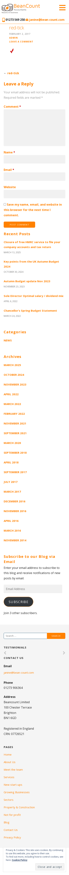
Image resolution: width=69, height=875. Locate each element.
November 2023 (15, 384)
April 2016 (11, 521)
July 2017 (10, 482)
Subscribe (18, 602)
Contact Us (11, 830)
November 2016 (15, 511)
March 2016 (12, 530)
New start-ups (13, 784)
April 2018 (11, 462)
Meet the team (13, 769)
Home (8, 754)
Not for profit (12, 815)
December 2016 (14, 501)
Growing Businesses (17, 792)
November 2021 (15, 423)
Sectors (8, 800)
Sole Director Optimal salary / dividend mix (33, 296)
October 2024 (14, 374)
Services (9, 777)
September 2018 (15, 452)
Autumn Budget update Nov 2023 (27, 281)
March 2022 (12, 404)
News (8, 340)
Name (9, 152)
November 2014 (15, 540)
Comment (12, 107)
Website (10, 187)
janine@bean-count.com (45, 20)
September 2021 (15, 433)
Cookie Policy (19, 860)
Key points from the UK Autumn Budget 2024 (31, 264)
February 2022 (14, 413)
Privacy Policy (12, 837)
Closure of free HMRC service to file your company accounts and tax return (32, 244)
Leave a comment (21, 41)
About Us (9, 762)
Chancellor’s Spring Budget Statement (30, 310)
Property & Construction (19, 807)
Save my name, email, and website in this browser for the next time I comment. (33, 209)
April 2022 (11, 394)
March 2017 (12, 491)
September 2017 (15, 472)
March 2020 (12, 443)
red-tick (13, 73)
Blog (6, 822)
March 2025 (12, 365)
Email (9, 170)
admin (13, 37)
